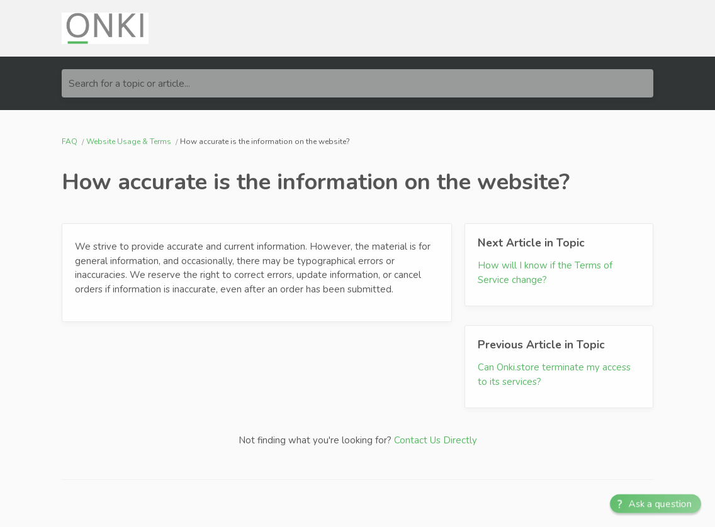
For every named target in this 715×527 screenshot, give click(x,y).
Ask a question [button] (660, 504)
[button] (656, 504)
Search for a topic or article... (129, 83)
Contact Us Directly (435, 440)
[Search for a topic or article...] (357, 83)
